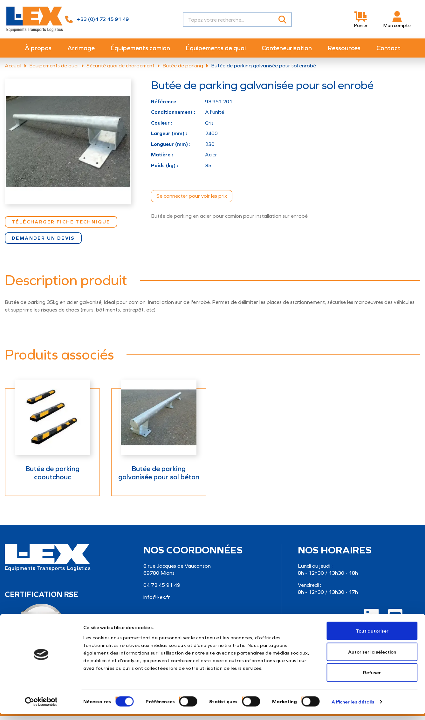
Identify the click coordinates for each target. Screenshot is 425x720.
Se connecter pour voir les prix (191, 200)
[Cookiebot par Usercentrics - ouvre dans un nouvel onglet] (41, 707)
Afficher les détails (353, 707)
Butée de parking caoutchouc (52, 477)
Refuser (372, 678)
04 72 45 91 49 (161, 589)
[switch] (180, 704)
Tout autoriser (372, 637)
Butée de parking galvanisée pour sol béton (158, 477)
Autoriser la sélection (372, 658)
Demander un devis (43, 242)
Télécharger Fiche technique (61, 226)
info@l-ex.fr (156, 601)
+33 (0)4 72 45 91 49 (103, 19)
